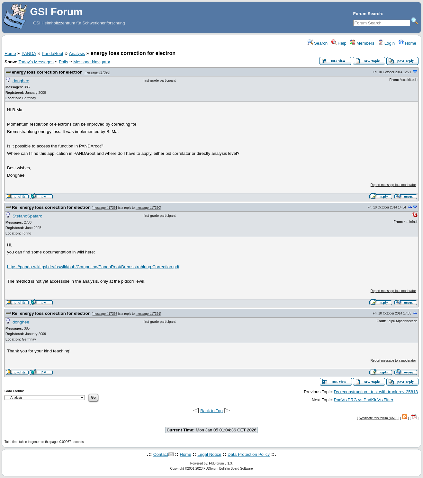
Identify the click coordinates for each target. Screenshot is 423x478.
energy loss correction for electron (47, 72)
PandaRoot (52, 53)
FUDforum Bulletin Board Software (228, 468)
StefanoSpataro (27, 216)
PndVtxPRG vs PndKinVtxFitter (363, 399)
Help (338, 43)
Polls (63, 61)
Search (318, 43)
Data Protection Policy (249, 454)
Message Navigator (91, 61)
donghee (21, 80)
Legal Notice (209, 454)
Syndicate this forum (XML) (378, 418)
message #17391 (105, 207)
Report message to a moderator (393, 185)
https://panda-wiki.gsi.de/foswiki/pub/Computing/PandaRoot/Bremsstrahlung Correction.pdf (93, 266)
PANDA (29, 53)
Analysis (77, 53)
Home (407, 43)
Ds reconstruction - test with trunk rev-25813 (376, 391)
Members (362, 43)
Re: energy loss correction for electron (51, 207)
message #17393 (105, 313)
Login (386, 43)
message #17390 (97, 72)
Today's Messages (35, 61)
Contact (160, 454)
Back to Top (211, 410)
